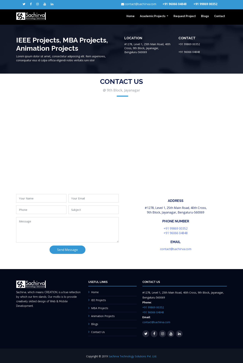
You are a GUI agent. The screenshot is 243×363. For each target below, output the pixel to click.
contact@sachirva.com (175, 249)
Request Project (185, 16)
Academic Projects (153, 16)
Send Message (67, 250)
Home (130, 16)
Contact (219, 16)
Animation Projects (103, 316)
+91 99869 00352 (176, 228)
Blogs (205, 16)
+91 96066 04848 (176, 233)
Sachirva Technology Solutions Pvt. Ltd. (133, 356)
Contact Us (98, 332)
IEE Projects (98, 300)
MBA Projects (99, 308)
